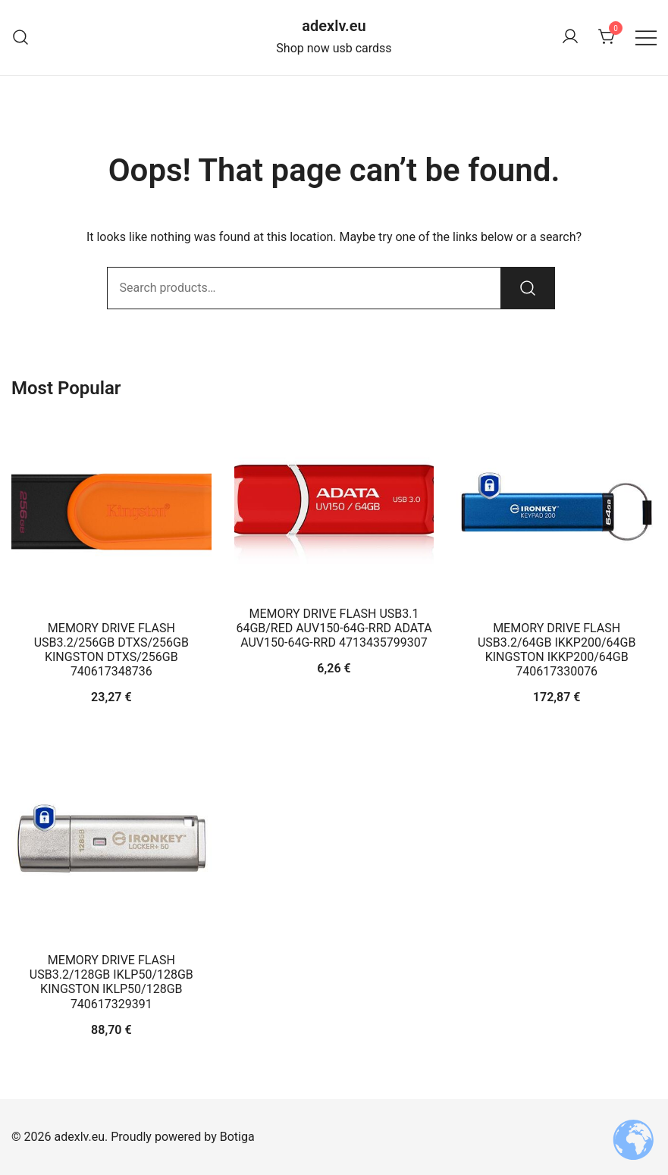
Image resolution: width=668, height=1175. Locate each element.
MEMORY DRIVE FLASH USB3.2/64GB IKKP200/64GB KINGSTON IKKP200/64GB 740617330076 (556, 650)
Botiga (237, 1137)
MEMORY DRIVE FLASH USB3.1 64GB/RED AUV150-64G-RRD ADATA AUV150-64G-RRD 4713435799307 (333, 628)
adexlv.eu (333, 26)
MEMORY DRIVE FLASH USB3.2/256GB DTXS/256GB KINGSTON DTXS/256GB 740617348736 (111, 650)
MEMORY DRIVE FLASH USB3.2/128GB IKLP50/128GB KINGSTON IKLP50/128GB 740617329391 (111, 982)
